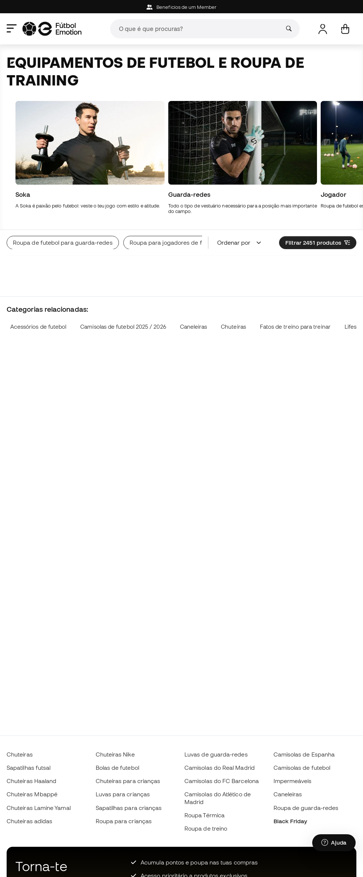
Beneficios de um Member (181, 7)
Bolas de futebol (117, 767)
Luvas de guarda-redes (216, 754)
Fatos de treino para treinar (295, 327)
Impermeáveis (293, 781)
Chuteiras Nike (115, 754)
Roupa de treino (205, 828)
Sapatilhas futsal (28, 767)
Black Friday (290, 821)
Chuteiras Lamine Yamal (39, 807)
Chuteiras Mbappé (32, 794)
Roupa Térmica (204, 815)
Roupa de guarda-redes (306, 807)
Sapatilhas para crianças (129, 807)
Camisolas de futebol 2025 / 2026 (123, 327)
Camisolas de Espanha (304, 754)
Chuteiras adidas (29, 821)
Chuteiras (233, 327)
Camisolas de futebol (302, 767)
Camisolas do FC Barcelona (221, 781)
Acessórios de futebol (38, 327)
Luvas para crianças (123, 794)
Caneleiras (193, 327)
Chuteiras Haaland (31, 781)
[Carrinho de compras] (345, 29)
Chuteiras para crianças (128, 781)
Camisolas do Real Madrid (219, 767)
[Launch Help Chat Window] (334, 842)
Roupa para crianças (124, 821)
